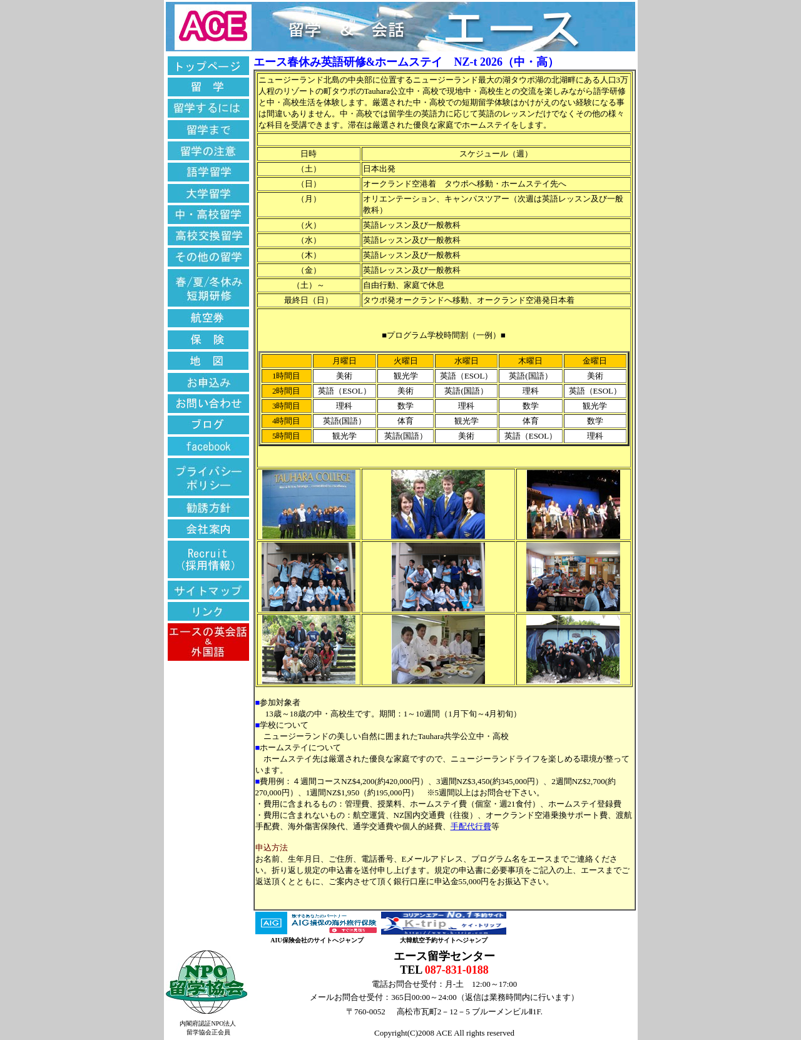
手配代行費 (471, 826)
